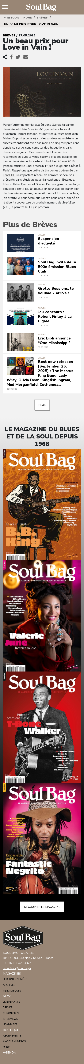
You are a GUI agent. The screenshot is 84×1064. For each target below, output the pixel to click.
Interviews (10, 1019)
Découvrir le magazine (42, 907)
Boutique (11, 1030)
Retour (11, 17)
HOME (27, 17)
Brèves (42, 17)
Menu (6, 7)
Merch (7, 1047)
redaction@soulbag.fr (17, 968)
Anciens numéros (14, 1041)
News (7, 996)
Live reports (11, 1002)
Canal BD (9, 175)
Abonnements (12, 1035)
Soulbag (42, 7)
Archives (9, 985)
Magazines (12, 974)
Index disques (12, 990)
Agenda (9, 1052)
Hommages (10, 1024)
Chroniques (11, 1013)
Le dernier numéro (15, 979)
